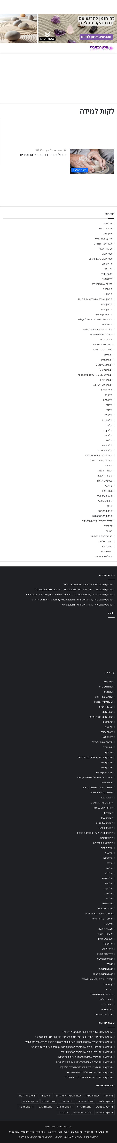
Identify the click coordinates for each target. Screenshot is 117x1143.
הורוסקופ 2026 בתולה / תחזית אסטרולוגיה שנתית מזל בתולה (85, 1057)
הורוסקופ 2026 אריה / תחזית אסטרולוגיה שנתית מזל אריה (87, 604)
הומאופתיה (107, 289)
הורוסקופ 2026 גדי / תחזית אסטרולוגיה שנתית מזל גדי (88, 1077)
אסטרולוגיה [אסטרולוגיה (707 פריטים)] (108, 1096)
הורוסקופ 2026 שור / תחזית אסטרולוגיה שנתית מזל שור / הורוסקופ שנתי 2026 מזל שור (74, 589)
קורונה (109, 506)
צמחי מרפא (107, 491)
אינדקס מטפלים (91, 1137)
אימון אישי (108, 233)
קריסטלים (108, 526)
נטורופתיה (88, 1132)
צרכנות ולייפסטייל (104, 496)
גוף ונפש (108, 269)
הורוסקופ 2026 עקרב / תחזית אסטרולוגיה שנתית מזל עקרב (86, 1067)
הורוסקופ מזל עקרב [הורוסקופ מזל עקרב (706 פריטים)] (64, 1107)
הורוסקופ (108, 294)
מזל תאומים (107, 445)
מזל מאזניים (107, 420)
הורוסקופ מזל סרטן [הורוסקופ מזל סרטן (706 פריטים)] (84, 1107)
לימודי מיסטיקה (105, 369)
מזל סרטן (108, 425)
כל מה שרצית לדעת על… (101, 344)
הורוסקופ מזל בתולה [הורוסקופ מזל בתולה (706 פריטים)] (86, 1101)
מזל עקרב (108, 430)
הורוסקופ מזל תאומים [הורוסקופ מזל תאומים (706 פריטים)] (104, 1112)
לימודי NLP (107, 354)
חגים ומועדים (106, 324)
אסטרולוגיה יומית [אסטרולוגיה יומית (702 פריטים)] (92, 1096)
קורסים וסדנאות (105, 511)
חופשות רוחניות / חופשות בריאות (97, 329)
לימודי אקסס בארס (104, 364)
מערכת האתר (58, 150)
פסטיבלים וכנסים (104, 480)
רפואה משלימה (105, 541)
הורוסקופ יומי (106, 304)
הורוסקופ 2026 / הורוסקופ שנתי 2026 (95, 299)
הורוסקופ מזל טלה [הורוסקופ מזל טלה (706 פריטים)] (30, 1101)
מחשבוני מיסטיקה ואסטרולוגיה (99, 455)
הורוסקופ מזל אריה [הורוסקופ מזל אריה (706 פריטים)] (105, 1101)
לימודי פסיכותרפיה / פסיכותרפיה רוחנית (94, 375)
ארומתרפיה (107, 264)
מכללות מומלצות (105, 470)
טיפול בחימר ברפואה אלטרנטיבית (43, 155)
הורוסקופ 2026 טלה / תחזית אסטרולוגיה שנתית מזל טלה (87, 584)
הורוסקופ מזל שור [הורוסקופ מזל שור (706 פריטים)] (26, 1107)
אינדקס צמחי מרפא (103, 238)
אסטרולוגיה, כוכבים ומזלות (100, 259)
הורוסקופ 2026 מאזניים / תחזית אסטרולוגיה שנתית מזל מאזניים (84, 1062)
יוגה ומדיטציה (106, 339)
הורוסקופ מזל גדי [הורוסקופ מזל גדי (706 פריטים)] (66, 1101)
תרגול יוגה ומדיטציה (103, 556)
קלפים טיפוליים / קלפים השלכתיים (97, 521)
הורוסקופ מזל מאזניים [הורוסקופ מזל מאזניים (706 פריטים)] (104, 1107)
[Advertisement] (58, 643)
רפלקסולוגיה (106, 551)
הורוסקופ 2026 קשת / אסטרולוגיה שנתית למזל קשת (89, 1072)
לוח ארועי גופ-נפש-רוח (102, 349)
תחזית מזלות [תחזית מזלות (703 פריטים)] (63, 1112)
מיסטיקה (108, 465)
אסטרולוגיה (107, 253)
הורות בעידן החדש (104, 314)
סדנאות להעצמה (104, 475)
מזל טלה (108, 415)
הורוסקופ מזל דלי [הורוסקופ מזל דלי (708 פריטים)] (48, 1101)
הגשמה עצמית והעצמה (102, 284)
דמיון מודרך (107, 279)
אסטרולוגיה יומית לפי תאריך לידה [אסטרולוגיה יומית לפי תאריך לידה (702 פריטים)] (68, 1096)
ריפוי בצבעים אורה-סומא (101, 536)
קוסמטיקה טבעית (104, 501)
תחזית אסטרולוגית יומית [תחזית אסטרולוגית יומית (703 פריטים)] (82, 1112)
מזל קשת (108, 435)
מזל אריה (108, 395)
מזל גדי (109, 405)
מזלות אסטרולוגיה (104, 450)
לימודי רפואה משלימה (102, 385)
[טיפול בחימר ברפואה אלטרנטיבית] (92, 161)
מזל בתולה (107, 400)
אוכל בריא (108, 223)
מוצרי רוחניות (106, 390)
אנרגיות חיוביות (105, 248)
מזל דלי (109, 410)
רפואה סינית (106, 546)
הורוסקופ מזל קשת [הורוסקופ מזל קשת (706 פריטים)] (45, 1107)
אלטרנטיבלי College (103, 243)
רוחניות (109, 531)
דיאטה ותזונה (106, 274)
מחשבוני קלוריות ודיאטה (101, 460)
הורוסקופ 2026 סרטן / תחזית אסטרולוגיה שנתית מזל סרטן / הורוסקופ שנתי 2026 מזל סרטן (72, 599)
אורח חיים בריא (105, 228)
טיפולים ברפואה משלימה (101, 334)
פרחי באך (108, 485)
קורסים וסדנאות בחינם (102, 516)
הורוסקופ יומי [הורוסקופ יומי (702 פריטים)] (46, 1096)
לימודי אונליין (106, 359)
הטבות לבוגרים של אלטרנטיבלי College (94, 319)
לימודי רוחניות (106, 380)
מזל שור (109, 440)
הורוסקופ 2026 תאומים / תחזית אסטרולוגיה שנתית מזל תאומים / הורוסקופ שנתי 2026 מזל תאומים (69, 594)
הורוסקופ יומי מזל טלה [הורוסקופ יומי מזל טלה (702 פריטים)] (27, 1096)
